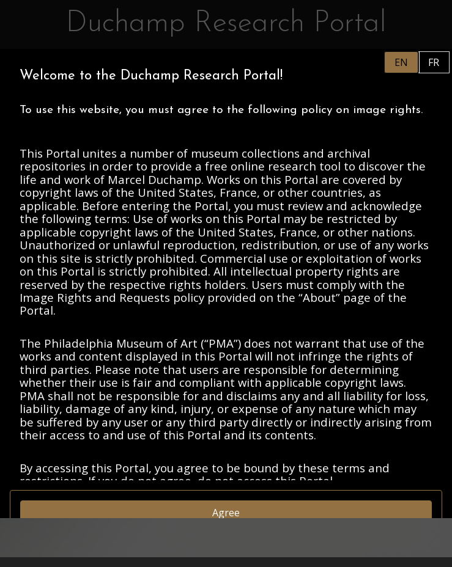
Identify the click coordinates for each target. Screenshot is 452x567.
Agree (226, 512)
